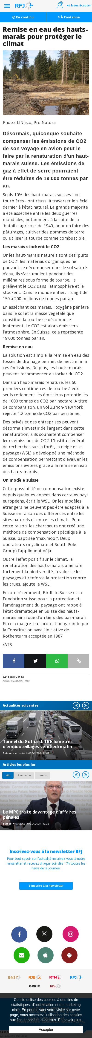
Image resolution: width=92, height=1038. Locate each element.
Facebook (19, 934)
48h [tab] (8, 775)
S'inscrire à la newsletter (46, 885)
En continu (23, 17)
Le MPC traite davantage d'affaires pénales (39, 814)
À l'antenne (69, 17)
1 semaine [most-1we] (24, 775)
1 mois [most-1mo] (42, 775)
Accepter (46, 1030)
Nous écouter (81, 5)
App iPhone (45, 955)
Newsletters (22, 955)
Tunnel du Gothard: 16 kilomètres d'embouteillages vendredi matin (38, 744)
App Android (69, 955)
